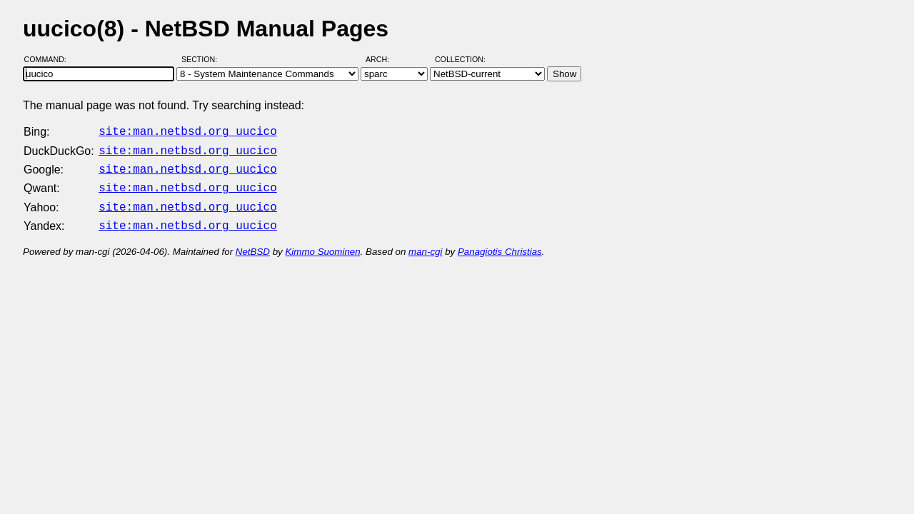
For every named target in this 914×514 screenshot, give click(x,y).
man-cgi (425, 243)
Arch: (384, 59)
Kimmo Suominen (322, 243)
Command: (49, 59)
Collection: (460, 59)
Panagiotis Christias (500, 243)
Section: (202, 59)
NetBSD (253, 243)
